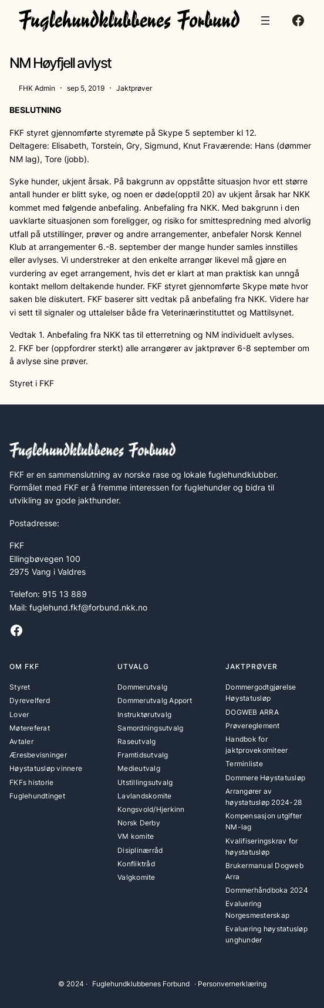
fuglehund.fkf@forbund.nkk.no (88, 607)
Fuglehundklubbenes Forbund (141, 983)
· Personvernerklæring (230, 983)
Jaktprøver (134, 88)
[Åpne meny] (265, 20)
